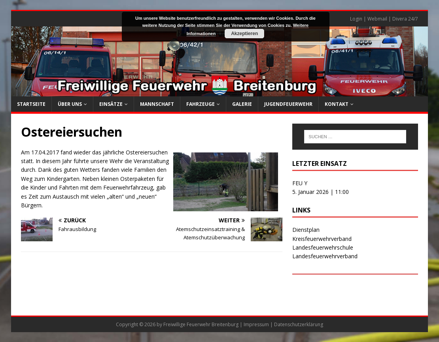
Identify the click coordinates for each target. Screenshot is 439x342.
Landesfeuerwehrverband (325, 256)
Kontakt (336, 104)
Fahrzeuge (200, 104)
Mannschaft (157, 104)
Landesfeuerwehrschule (322, 247)
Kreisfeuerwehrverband (322, 238)
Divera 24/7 (405, 18)
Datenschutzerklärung (298, 324)
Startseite (31, 104)
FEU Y (299, 183)
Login (356, 18)
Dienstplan (306, 229)
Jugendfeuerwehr (288, 104)
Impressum (256, 324)
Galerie (242, 104)
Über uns (70, 104)
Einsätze (111, 104)
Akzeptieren (244, 33)
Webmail (377, 18)
